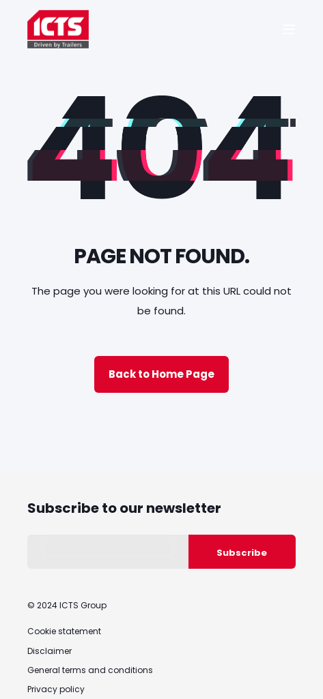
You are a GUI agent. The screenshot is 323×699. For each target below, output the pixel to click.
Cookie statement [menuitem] (64, 631)
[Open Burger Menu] (289, 29)
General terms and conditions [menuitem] (90, 670)
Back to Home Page (161, 374)
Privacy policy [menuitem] (56, 689)
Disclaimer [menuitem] (49, 651)
